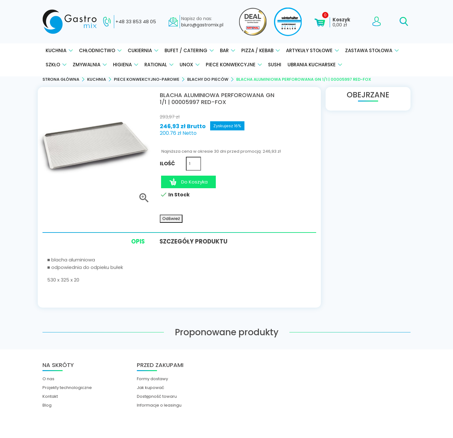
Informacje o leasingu (159, 404)
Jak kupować (150, 387)
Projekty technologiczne (67, 387)
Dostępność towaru (157, 395)
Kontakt (50, 395)
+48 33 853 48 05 (135, 22)
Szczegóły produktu (196, 240)
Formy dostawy (152, 378)
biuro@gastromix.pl (202, 25)
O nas (48, 378)
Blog (47, 404)
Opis (133, 241)
